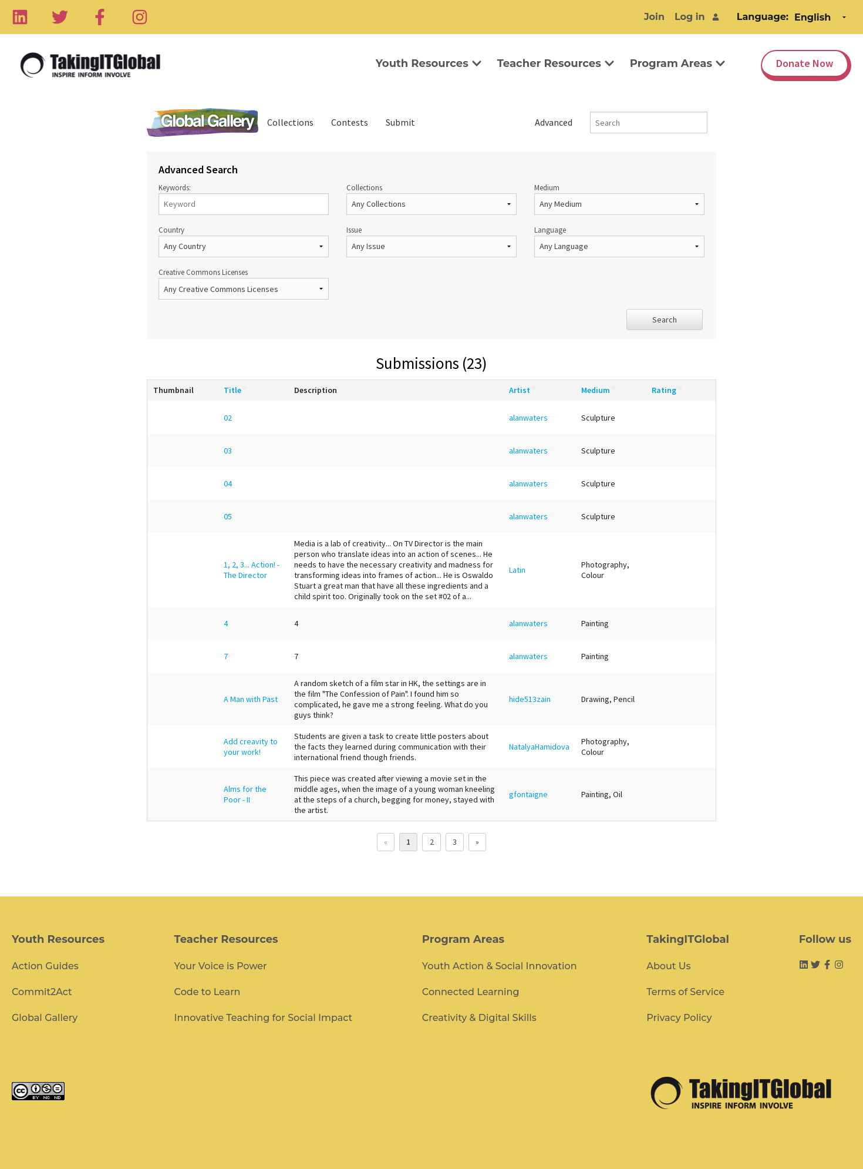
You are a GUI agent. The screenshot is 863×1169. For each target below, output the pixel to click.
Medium (619, 199)
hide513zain (530, 699)
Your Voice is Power (220, 966)
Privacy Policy (679, 1017)
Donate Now (804, 63)
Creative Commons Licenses (244, 283)
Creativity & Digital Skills (479, 1017)
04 (228, 483)
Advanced (553, 122)
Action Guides (45, 966)
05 (228, 516)
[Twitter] (60, 17)
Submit (400, 122)
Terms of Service (685, 991)
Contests (349, 122)
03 (228, 450)
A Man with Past (251, 699)
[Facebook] (100, 17)
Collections (290, 122)
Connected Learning (471, 991)
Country (244, 241)
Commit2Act (42, 991)
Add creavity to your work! (251, 746)
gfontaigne (528, 794)
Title (235, 390)
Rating (667, 390)
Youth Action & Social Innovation (499, 966)
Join (654, 16)
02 (228, 417)
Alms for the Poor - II (245, 794)
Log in (690, 16)
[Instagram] (140, 17)
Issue (431, 241)
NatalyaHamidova (539, 746)
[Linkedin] (20, 17)
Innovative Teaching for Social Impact (263, 1017)
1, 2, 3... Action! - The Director (251, 569)
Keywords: (244, 199)
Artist (522, 390)
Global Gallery (202, 122)
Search (664, 319)
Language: (762, 16)
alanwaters (528, 417)
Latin (517, 570)
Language (619, 241)
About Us (668, 966)
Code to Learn (207, 991)
